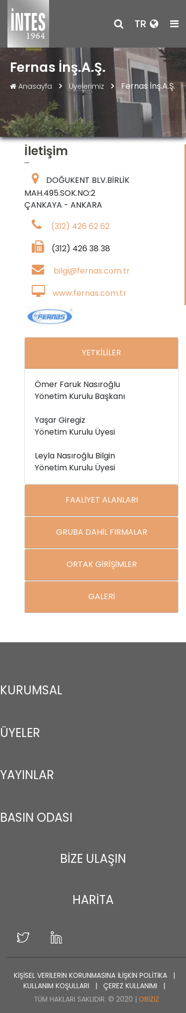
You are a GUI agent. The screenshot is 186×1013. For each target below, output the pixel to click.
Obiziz (149, 999)
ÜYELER (20, 733)
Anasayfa (32, 86)
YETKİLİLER (101, 353)
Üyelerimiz (87, 86)
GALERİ (101, 597)
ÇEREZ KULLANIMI (131, 986)
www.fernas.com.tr (89, 293)
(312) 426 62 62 (80, 226)
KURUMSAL (31, 690)
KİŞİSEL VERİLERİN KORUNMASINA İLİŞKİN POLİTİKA (91, 975)
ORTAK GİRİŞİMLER (101, 564)
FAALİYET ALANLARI (101, 500)
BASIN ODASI (36, 817)
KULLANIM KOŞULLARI (57, 986)
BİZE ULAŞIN (93, 858)
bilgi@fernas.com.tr (92, 271)
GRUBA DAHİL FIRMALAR (101, 532)
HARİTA (93, 900)
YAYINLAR (27, 775)
